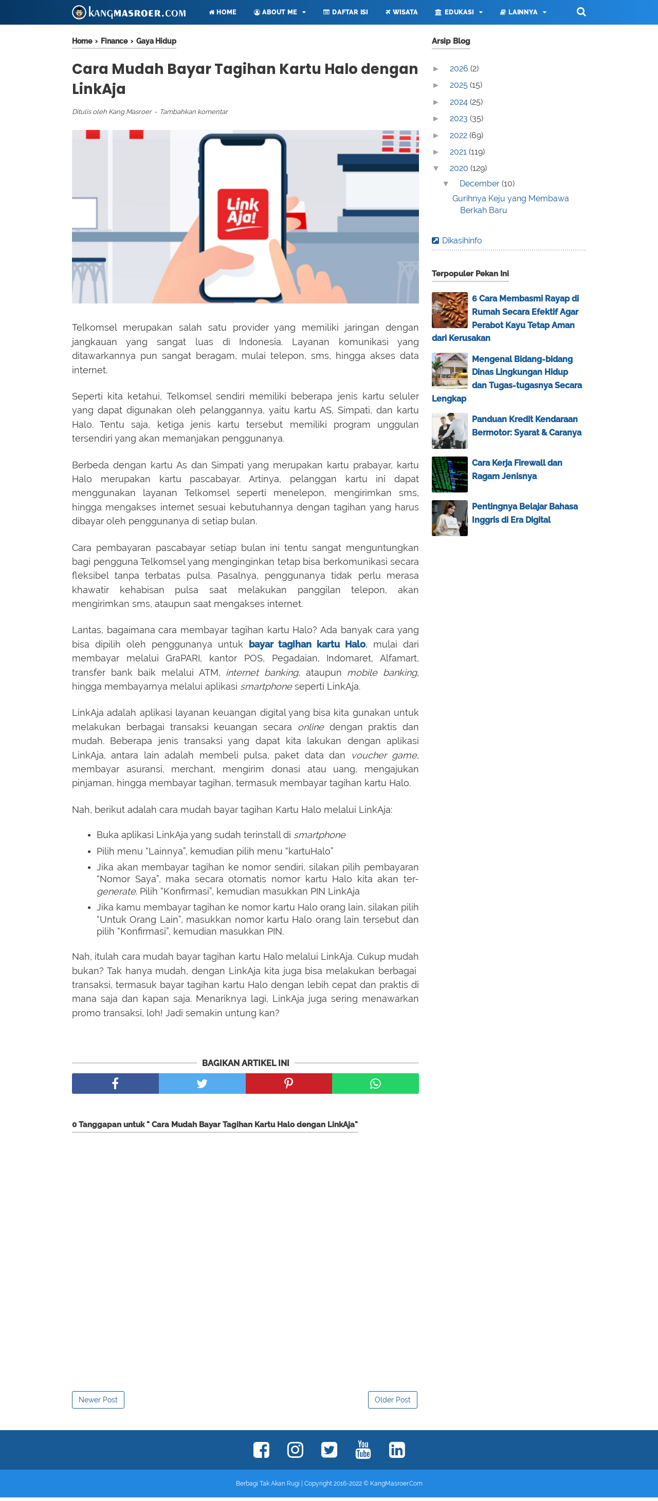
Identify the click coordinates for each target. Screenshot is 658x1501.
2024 (460, 102)
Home (222, 12)
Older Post (393, 1403)
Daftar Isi (345, 12)
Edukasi (454, 12)
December (481, 183)
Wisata (401, 12)
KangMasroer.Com (396, 1487)
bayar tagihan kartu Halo (307, 647)
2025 (460, 85)
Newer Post (98, 1403)
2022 (459, 135)
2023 (460, 118)
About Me (275, 12)
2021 (459, 152)
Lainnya (518, 12)
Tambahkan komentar (193, 116)
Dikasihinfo (462, 240)
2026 (460, 68)
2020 (460, 168)
